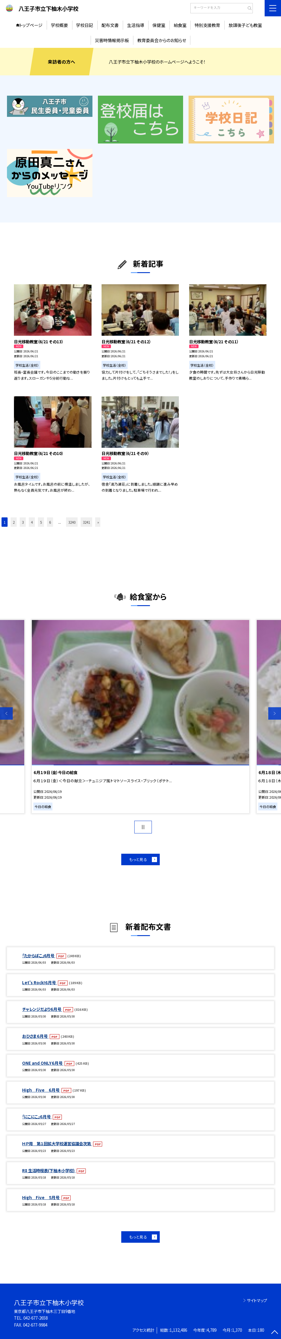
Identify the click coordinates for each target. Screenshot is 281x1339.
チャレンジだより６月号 (42, 1009)
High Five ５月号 (41, 1197)
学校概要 (59, 25)
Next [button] (274, 713)
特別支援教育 (207, 25)
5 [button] (41, 522)
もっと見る (138, 859)
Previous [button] (6, 713)
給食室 (180, 25)
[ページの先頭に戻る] (274, 1332)
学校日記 (84, 25)
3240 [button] (71, 522)
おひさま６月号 (35, 1036)
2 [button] (14, 522)
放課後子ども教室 (245, 25)
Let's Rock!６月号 (39, 982)
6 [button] (50, 522)
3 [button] (23, 522)
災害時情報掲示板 (112, 40)
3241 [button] (86, 522)
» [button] (98, 522)
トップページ (30, 25)
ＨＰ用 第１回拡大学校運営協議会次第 (57, 1143)
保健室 (158, 25)
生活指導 (135, 25)
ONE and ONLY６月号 (42, 1063)
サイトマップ (257, 1300)
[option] (140, 717)
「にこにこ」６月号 (37, 1117)
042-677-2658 (35, 1318)
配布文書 (110, 25)
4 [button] (32, 522)
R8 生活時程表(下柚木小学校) (48, 1170)
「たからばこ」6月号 (38, 955)
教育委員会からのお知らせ (161, 40)
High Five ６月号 (41, 1090)
